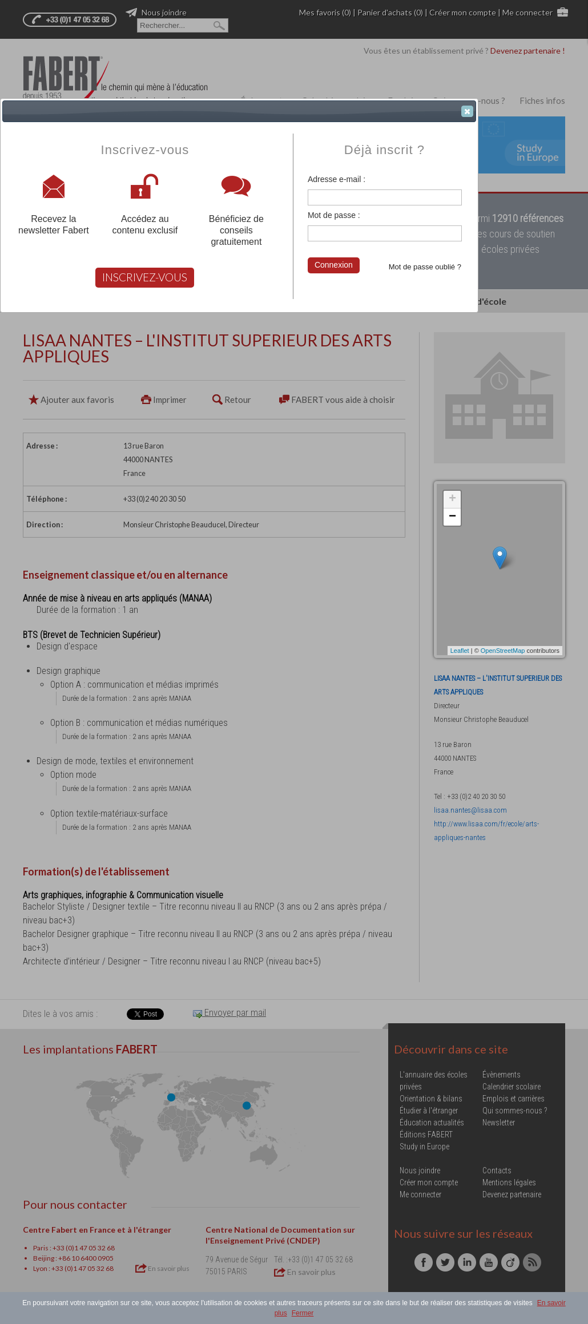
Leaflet (459, 650)
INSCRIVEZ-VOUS (144, 277)
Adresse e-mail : (336, 179)
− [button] (452, 517)
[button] (467, 111)
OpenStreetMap (503, 650)
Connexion (334, 264)
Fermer (303, 1313)
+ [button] (452, 499)
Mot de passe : (334, 215)
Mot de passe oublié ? (425, 267)
